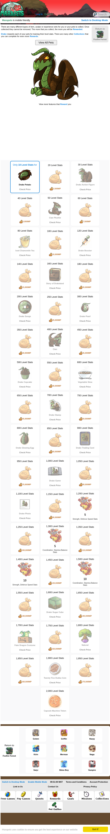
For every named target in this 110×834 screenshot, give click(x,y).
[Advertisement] (50, 5)
